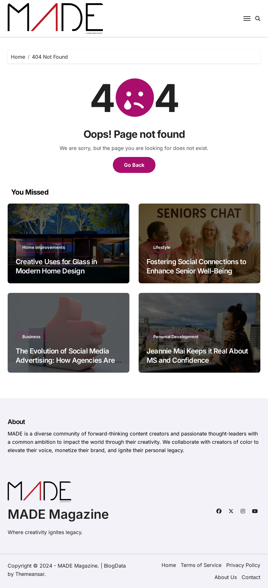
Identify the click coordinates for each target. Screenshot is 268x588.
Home (169, 565)
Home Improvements (43, 247)
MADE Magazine (58, 514)
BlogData (115, 565)
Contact (251, 577)
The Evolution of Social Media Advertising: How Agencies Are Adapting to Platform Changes (65, 360)
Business (31, 336)
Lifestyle (161, 247)
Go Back (134, 165)
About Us (225, 577)
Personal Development (176, 336)
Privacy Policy (243, 565)
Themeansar (29, 574)
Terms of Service (201, 565)
